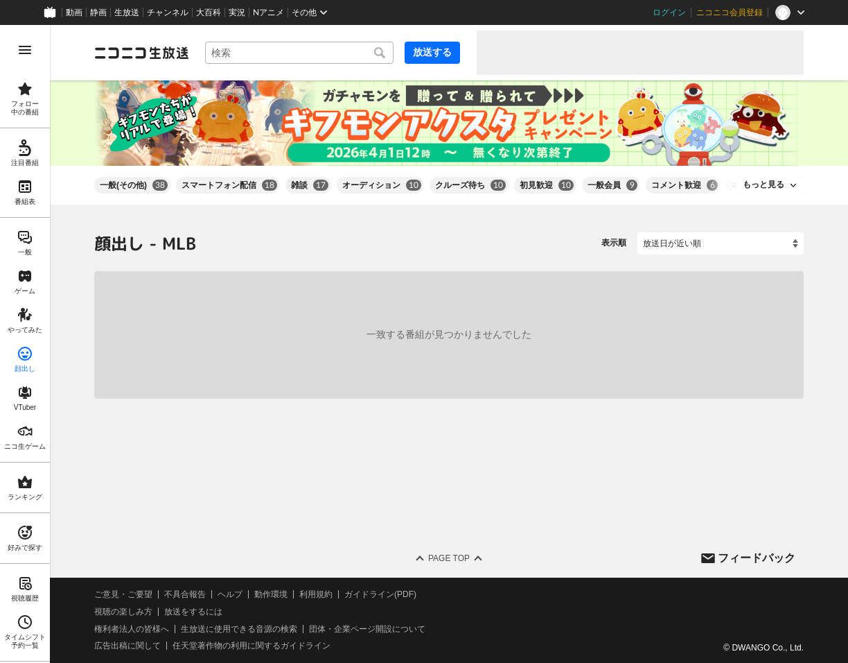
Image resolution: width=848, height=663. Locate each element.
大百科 (208, 12)
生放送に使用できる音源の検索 (239, 628)
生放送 (126, 12)
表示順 (613, 243)
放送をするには (193, 612)
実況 (237, 12)
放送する (432, 52)
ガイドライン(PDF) (380, 594)
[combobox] (299, 53)
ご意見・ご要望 (123, 594)
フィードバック (756, 557)
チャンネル (167, 12)
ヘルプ (230, 594)
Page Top (449, 558)
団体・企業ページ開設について (367, 628)
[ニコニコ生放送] (141, 52)
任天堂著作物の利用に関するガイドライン (251, 646)
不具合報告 (185, 594)
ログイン (669, 12)
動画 (74, 12)
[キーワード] (299, 53)
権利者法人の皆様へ (131, 628)
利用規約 (316, 594)
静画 (98, 12)
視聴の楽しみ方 (123, 612)
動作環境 (271, 594)
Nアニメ (268, 12)
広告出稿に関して (127, 646)
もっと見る (763, 184)
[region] (25, 344)
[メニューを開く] (25, 50)
